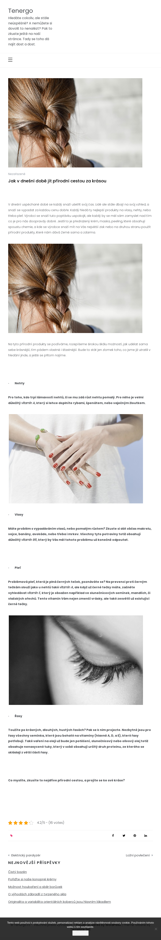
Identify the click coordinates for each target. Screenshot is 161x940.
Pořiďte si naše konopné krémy (32, 879)
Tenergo (20, 11)
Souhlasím (80, 933)
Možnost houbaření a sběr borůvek (35, 887)
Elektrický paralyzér (25, 855)
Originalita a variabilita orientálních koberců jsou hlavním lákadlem (59, 901)
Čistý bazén (17, 872)
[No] (156, 929)
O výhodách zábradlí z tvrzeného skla (37, 894)
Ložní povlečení (138, 855)
